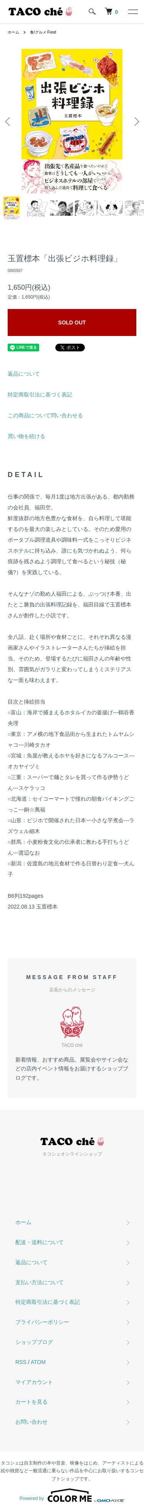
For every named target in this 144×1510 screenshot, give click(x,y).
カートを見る (31, 1402)
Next (135, 121)
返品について (24, 374)
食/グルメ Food (43, 32)
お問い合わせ (31, 1422)
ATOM (38, 1362)
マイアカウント (34, 1382)
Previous (8, 121)
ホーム (13, 32)
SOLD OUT (72, 322)
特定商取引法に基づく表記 (40, 394)
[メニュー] (132, 11)
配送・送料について (39, 1242)
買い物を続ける (26, 436)
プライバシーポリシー (42, 1322)
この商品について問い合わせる (45, 415)
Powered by (72, 1495)
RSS (20, 1362)
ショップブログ (34, 1342)
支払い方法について (39, 1282)
